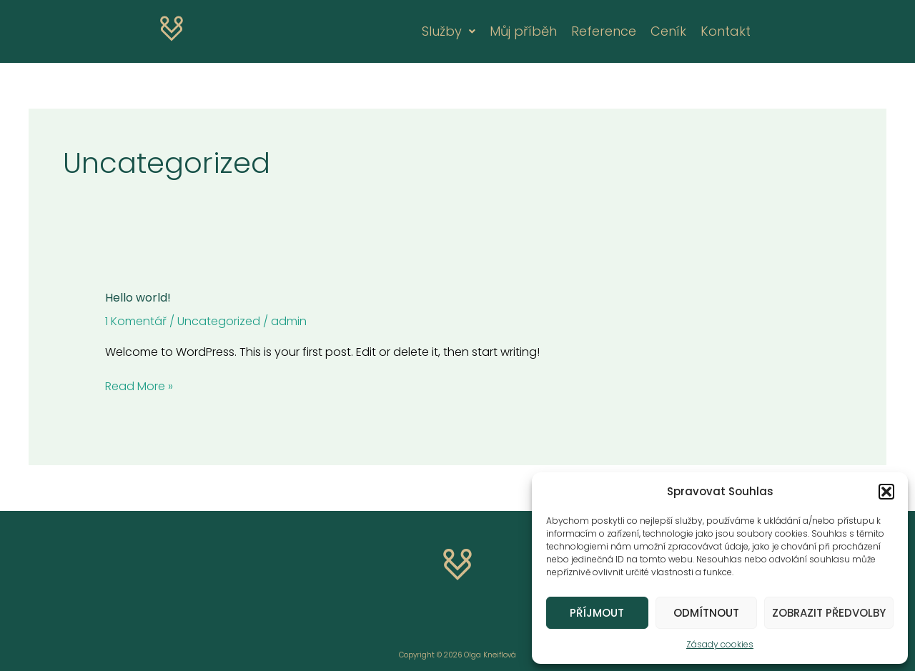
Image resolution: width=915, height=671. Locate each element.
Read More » (139, 386)
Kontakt (726, 31)
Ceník (668, 31)
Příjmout (597, 612)
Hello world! (138, 297)
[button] (886, 491)
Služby (448, 31)
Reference (603, 31)
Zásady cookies (719, 644)
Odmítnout (706, 612)
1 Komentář (136, 321)
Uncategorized (218, 321)
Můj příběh (523, 31)
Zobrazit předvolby (829, 612)
